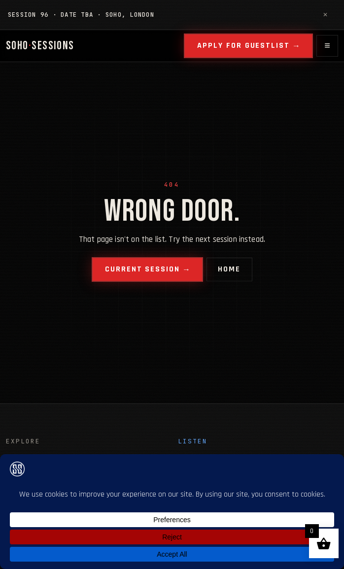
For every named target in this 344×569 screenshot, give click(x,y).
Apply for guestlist (243, 45)
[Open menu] (327, 46)
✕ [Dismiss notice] (325, 14)
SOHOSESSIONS (40, 45)
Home (229, 269)
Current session (142, 269)
